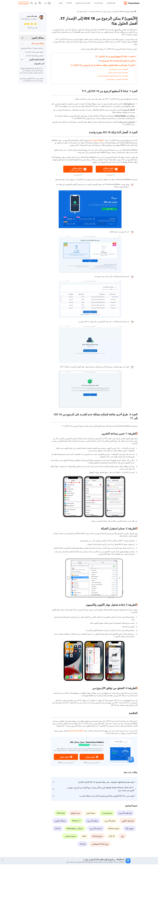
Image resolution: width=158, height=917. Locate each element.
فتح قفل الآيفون (128, 821)
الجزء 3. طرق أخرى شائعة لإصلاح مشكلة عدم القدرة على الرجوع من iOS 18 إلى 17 (102, 65)
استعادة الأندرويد (96, 828)
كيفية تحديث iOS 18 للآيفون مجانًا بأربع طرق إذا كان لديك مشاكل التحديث (31, 80)
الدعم (47, 3)
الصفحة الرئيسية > (128, 11)
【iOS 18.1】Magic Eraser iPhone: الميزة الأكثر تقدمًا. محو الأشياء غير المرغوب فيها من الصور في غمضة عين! (31, 71)
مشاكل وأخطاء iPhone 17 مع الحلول (32, 48)
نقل (122, 836)
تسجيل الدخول (23, 3)
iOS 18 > (120, 11)
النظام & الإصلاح (111, 3)
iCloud (82, 844)
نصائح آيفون (90, 813)
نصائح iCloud (97, 836)
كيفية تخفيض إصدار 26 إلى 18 (34, 52)
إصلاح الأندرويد (109, 821)
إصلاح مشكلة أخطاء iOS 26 (34, 56)
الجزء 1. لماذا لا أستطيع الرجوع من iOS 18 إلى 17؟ (114, 56)
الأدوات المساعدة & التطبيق (83, 3)
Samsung (61, 813)
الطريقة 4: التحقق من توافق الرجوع (117, 79)
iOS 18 (111, 836)
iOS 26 (57, 828)
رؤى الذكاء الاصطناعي (100, 844)
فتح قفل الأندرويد (125, 813)
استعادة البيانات (70, 836)
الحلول (61, 3)
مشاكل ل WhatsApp (75, 828)
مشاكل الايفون (38, 37)
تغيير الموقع (75, 813)
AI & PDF (69, 3)
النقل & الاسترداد (98, 3)
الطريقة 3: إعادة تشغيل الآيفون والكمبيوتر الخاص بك (112, 76)
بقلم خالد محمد (32, 16)
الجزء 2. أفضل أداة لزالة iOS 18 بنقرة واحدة (117, 61)
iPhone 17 (76, 821)
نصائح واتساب (107, 813)
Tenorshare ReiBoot (96, 140)
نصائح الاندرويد (92, 821)
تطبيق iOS (129, 828)
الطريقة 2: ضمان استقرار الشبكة (118, 72)
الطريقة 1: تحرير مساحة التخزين (118, 69)
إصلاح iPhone (113, 828)
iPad (84, 836)
